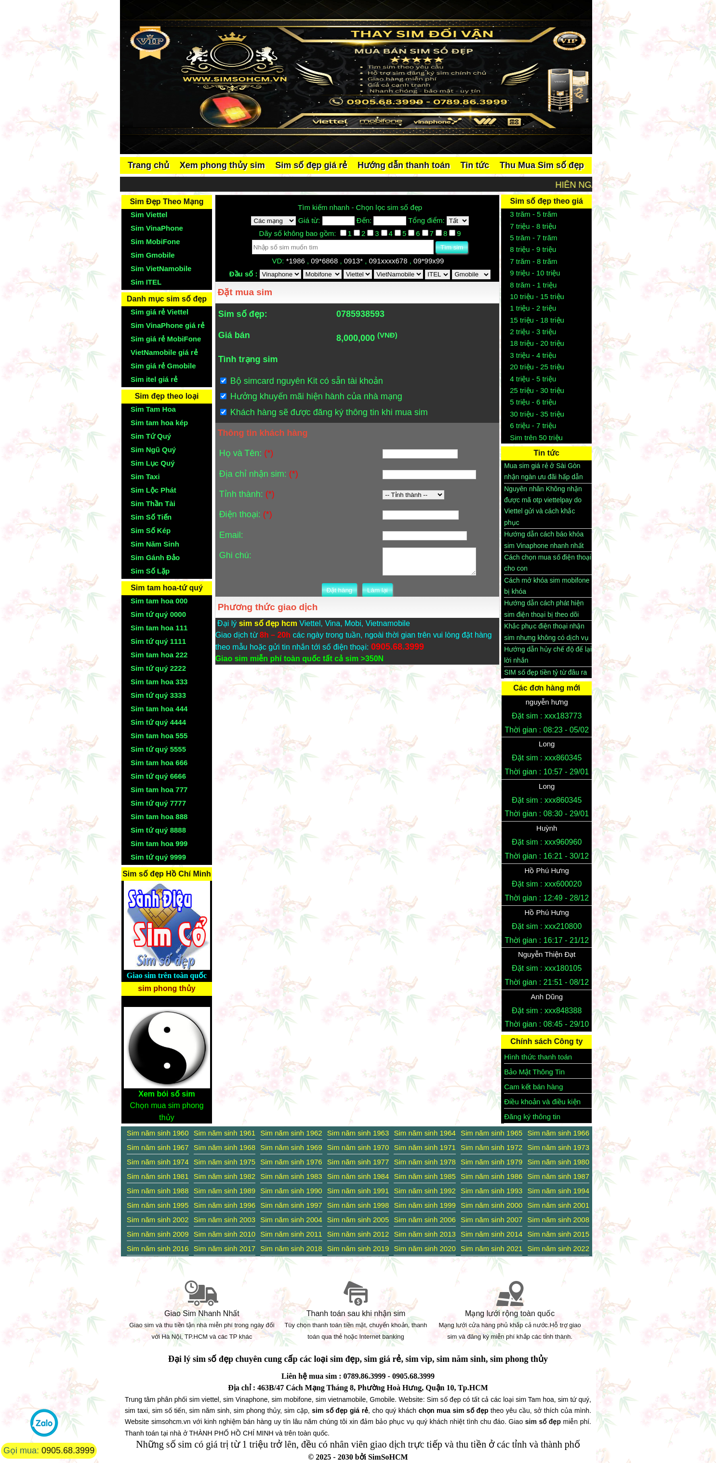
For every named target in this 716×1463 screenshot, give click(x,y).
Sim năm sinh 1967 (157, 1147)
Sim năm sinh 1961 (224, 1133)
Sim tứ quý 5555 (158, 749)
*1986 (296, 261)
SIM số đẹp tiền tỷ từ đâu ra (545, 672)
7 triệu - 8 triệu (533, 226)
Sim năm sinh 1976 (291, 1162)
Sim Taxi (145, 476)
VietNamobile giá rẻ (164, 352)
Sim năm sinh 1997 (291, 1205)
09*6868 (325, 261)
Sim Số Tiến (151, 517)
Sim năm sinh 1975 (224, 1162)
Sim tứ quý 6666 (158, 776)
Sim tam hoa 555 (159, 736)
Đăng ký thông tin (532, 1116)
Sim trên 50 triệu (536, 437)
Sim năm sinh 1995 (157, 1205)
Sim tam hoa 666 (159, 762)
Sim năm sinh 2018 (291, 1248)
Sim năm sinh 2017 (224, 1248)
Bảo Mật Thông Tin (534, 1072)
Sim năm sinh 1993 (491, 1191)
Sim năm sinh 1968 (224, 1147)
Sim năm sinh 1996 (224, 1205)
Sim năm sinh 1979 (491, 1162)
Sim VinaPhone (157, 228)
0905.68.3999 (67, 1450)
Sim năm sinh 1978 (424, 1162)
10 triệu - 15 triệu (537, 296)
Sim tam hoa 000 (159, 601)
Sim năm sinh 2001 (558, 1205)
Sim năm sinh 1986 (491, 1176)
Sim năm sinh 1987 (558, 1176)
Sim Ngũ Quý (153, 449)
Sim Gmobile (153, 255)
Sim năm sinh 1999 (424, 1205)
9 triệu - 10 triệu (535, 273)
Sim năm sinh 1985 (424, 1176)
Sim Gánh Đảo (155, 557)
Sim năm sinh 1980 (558, 1162)
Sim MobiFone (155, 241)
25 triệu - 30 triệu (537, 390)
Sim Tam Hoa (153, 409)
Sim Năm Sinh (155, 544)
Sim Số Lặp (150, 571)
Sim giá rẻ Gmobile (163, 366)
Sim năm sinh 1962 (291, 1133)
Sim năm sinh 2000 (491, 1205)
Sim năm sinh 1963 (358, 1133)
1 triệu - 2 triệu (533, 308)
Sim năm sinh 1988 (157, 1191)
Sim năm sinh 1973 (558, 1147)
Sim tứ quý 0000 (158, 614)
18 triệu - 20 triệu (537, 343)
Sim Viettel (149, 214)
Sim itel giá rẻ (154, 379)
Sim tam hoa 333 (159, 682)
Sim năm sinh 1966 (558, 1133)
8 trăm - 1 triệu (533, 285)
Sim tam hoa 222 (159, 655)
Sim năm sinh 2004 (291, 1219)
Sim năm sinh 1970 (358, 1147)
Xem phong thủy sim (222, 165)
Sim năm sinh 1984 (358, 1176)
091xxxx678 (389, 261)
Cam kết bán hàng (533, 1087)
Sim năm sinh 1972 (491, 1147)
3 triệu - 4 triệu (533, 355)
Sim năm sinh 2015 (558, 1234)
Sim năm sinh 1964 (424, 1133)
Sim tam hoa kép (159, 422)
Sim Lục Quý (153, 463)
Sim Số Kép (151, 530)
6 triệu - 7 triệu (533, 425)
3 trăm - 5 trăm (533, 214)
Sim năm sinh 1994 (558, 1191)
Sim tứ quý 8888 (158, 830)
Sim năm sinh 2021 (491, 1248)
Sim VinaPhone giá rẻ (167, 325)
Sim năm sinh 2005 (358, 1219)
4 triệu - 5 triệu (533, 379)
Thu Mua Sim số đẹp (542, 165)
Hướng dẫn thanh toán (404, 165)
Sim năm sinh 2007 (491, 1219)
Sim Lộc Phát (153, 490)
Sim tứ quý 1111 (158, 641)
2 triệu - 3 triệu (533, 331)
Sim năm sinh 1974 (157, 1162)
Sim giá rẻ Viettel (159, 312)
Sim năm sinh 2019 (358, 1248)
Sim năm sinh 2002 (157, 1219)
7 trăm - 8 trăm (533, 261)
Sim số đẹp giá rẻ (311, 165)
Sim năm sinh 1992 (424, 1191)
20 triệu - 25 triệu (537, 367)
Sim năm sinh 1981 (157, 1176)
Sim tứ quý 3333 (158, 695)
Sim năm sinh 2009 (157, 1234)
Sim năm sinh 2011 (291, 1234)
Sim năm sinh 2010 (224, 1234)
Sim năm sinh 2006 (424, 1219)
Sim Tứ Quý (151, 436)
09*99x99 (429, 261)
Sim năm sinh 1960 (157, 1133)
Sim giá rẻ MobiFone (166, 339)
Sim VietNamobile (161, 268)
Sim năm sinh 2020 (424, 1248)
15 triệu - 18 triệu (537, 320)
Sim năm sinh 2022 (558, 1248)
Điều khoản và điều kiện (542, 1101)
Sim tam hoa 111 (159, 628)
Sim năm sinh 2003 (224, 1219)
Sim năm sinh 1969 (291, 1147)
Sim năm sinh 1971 (424, 1147)
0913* (354, 261)
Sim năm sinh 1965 (491, 1133)
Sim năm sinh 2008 (558, 1219)
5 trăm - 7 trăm (533, 238)
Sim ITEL (146, 282)
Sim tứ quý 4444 (158, 722)
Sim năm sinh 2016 (157, 1248)
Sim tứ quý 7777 (158, 803)
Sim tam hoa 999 (159, 843)
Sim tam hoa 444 (159, 709)
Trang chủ (148, 165)
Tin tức (475, 165)
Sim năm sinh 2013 (424, 1234)
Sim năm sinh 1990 (291, 1191)
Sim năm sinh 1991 (358, 1191)
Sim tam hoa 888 (159, 816)
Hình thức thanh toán (538, 1057)
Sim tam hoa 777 (159, 789)
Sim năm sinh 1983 (291, 1176)
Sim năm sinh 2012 (358, 1234)
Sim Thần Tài (153, 503)
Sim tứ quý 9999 (158, 857)
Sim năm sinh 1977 (358, 1162)
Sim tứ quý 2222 (158, 668)
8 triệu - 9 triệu (533, 249)
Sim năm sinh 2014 (491, 1234)
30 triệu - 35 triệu (537, 414)
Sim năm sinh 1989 (224, 1191)
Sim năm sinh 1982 (224, 1176)
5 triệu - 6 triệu (533, 402)
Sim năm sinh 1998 (358, 1205)
